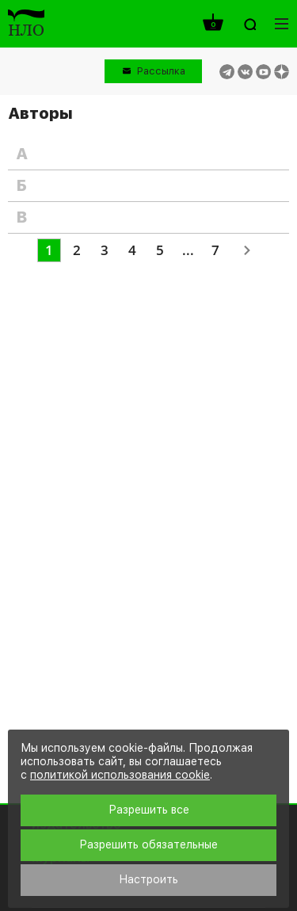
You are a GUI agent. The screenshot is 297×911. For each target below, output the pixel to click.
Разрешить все (149, 809)
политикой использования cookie (120, 774)
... (188, 250)
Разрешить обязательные (148, 844)
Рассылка (161, 71)
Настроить (148, 879)
